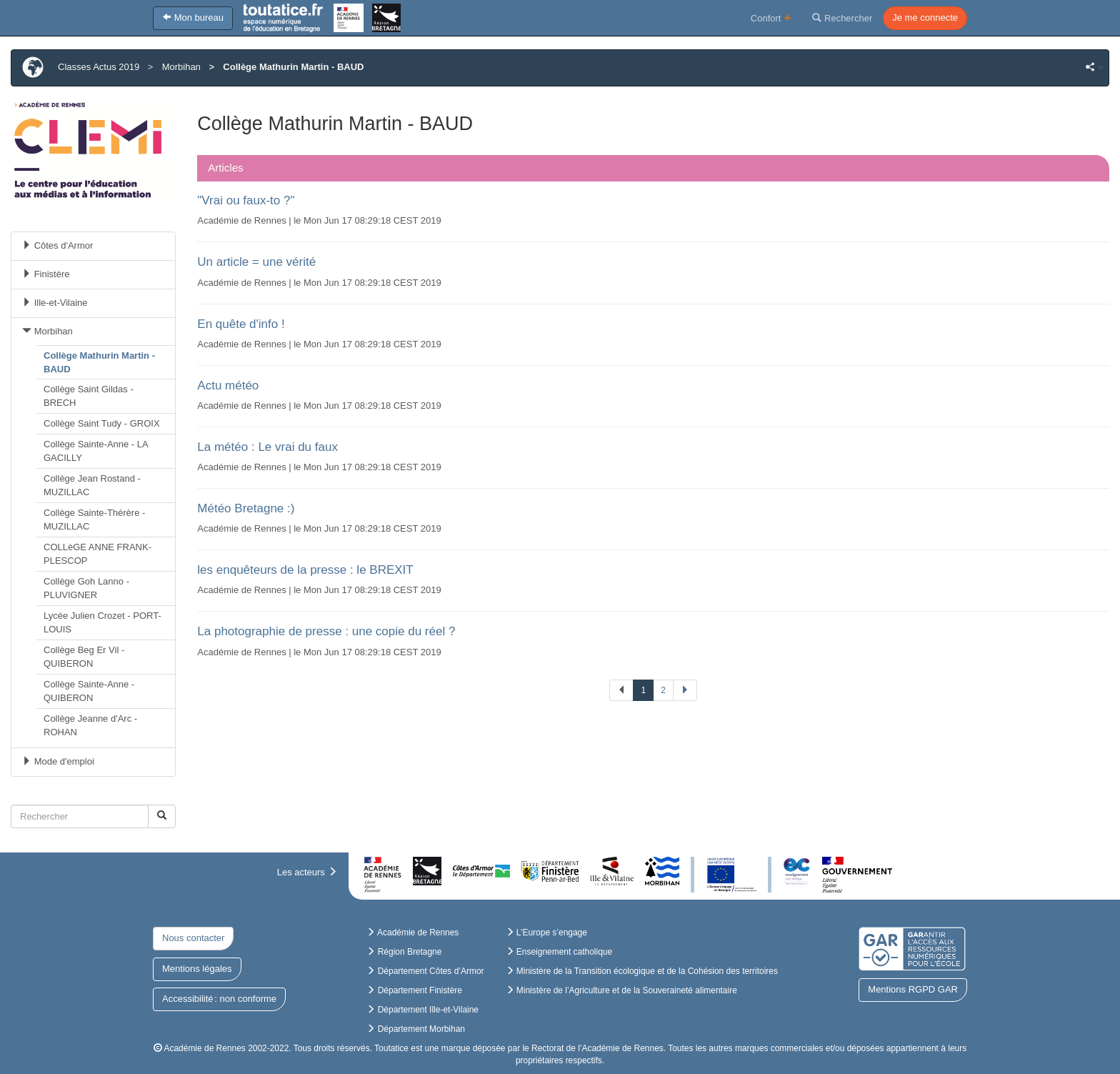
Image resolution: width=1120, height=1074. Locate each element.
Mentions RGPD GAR (913, 989)
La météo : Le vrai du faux (267, 447)
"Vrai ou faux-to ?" (245, 200)
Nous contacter (193, 938)
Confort (771, 17)
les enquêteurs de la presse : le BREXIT (305, 570)
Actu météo (228, 385)
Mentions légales (197, 968)
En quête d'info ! (240, 324)
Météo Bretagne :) (245, 508)
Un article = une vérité (256, 262)
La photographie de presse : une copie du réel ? (326, 631)
